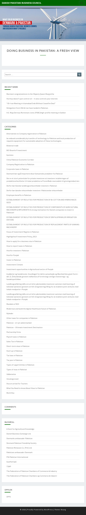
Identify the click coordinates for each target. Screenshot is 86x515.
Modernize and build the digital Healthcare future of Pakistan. (31, 309)
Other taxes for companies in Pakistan (21, 318)
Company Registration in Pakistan (20, 164)
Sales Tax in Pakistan (14, 341)
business (9, 155)
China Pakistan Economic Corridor (20, 160)
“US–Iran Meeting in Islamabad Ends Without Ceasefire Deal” (30, 103)
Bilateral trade (12, 145)
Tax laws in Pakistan (14, 355)
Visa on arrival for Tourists (17, 383)
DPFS (8, 497)
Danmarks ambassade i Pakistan (19, 438)
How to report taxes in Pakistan (19, 246)
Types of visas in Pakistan (16, 369)
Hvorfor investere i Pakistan (17, 250)
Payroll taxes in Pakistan (16, 337)
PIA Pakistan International (17, 457)
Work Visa (10, 393)
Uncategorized (12, 379)
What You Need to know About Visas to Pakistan (25, 388)
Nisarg (63, 510)
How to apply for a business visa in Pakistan (23, 241)
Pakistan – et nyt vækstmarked (18, 323)
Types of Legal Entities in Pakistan (20, 365)
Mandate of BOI (12, 304)
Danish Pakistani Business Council (21, 2)
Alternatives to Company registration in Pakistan (26, 133)
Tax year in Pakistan (14, 360)
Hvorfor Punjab (12, 255)
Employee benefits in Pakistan (18, 195)
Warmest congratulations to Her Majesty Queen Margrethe (30, 94)
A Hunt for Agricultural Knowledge (20, 429)
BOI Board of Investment (16, 150)
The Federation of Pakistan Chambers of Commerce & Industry (31, 471)
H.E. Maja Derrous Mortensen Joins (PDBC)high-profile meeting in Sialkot (36, 112)
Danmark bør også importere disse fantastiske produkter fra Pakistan (34, 173)
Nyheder (9, 313)
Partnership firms (13, 332)
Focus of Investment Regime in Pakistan (22, 232)
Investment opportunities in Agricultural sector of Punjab (29, 269)
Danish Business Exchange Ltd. (18, 434)
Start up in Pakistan (14, 351)
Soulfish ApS (11, 462)
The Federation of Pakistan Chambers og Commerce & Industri (31, 476)
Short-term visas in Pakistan (17, 346)
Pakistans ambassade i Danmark (19, 452)
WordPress (48, 510)
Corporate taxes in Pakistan (17, 169)
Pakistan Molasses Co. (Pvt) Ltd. (19, 448)
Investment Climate (14, 264)
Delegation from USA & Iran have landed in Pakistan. (27, 108)
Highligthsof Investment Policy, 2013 (21, 236)
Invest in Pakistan (13, 260)
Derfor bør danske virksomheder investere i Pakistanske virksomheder (34, 190)
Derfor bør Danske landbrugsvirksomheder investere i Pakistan (31, 186)
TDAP (8, 466)
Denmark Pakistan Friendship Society (21, 443)
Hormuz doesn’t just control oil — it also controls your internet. (32, 99)
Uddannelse (11, 374)
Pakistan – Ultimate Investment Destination (24, 327)
